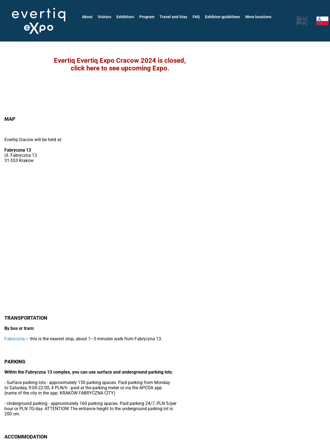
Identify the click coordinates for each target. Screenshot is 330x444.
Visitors (104, 17)
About (87, 17)
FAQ (194, 17)
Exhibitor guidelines (220, 17)
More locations (256, 17)
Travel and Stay (172, 17)
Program (146, 17)
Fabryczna (14, 338)
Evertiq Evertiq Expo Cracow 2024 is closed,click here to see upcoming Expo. (120, 64)
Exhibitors (124, 17)
